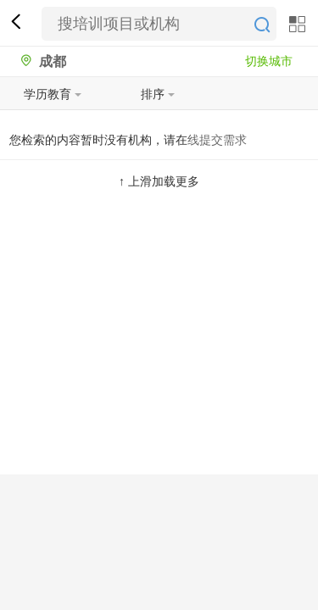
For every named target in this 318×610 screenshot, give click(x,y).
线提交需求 (217, 140)
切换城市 (269, 61)
